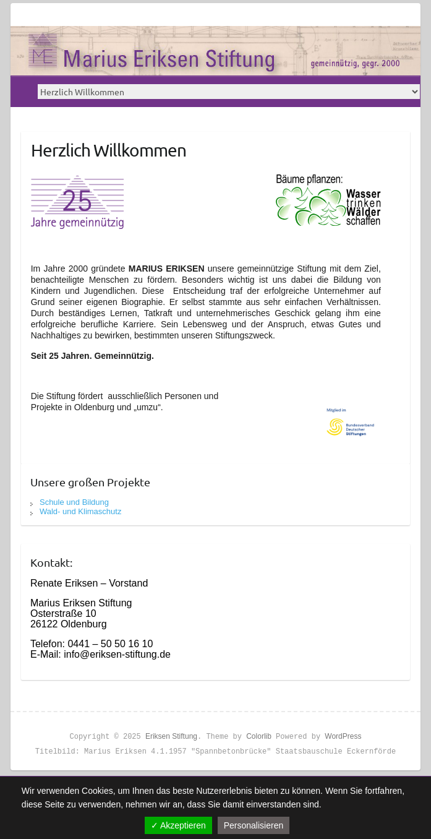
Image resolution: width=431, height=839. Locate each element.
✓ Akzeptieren (178, 825)
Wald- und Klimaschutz (80, 511)
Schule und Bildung (74, 502)
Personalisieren (254, 825)
